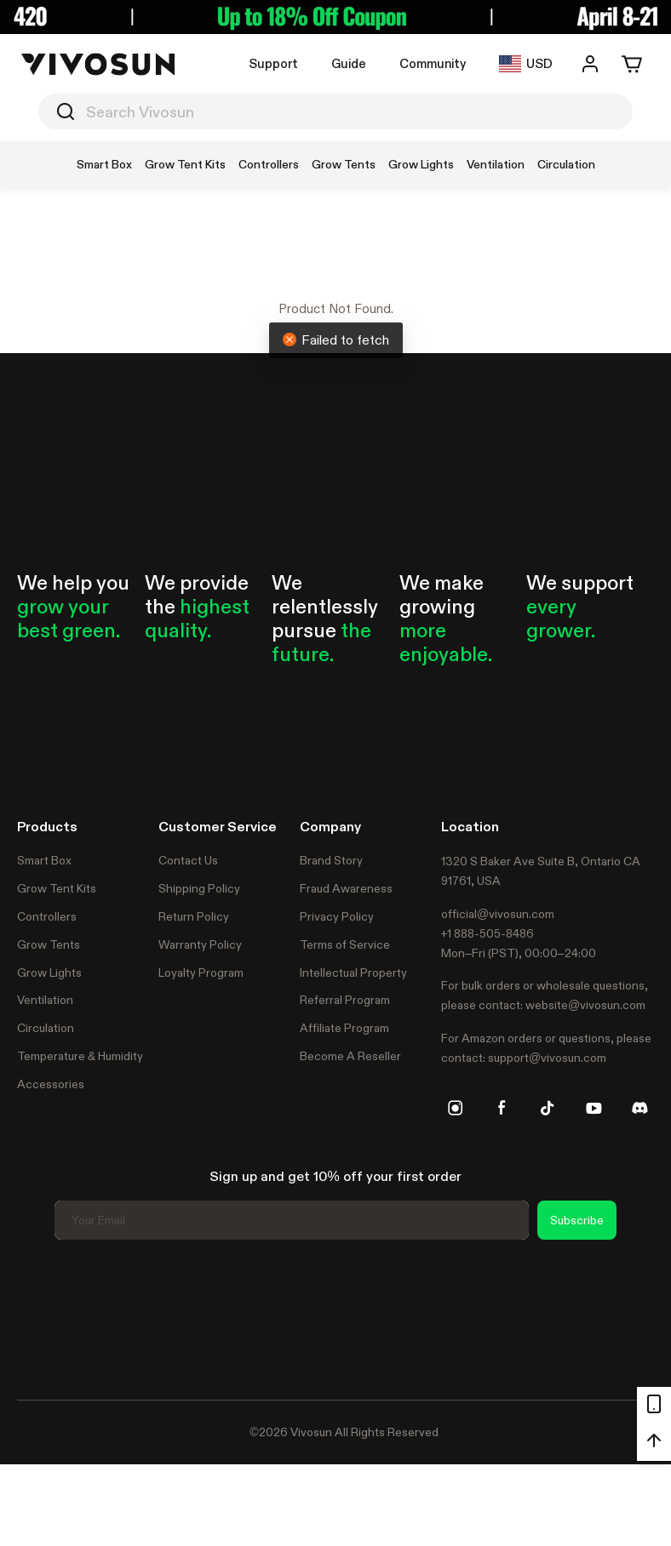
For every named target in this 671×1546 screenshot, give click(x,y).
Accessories (50, 1084)
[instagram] (455, 1107)
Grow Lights (49, 972)
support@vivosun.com (547, 1057)
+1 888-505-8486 (487, 933)
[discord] (639, 1107)
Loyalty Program (201, 972)
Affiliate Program (344, 1028)
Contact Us (188, 860)
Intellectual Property (353, 972)
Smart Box (44, 860)
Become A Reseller (350, 1056)
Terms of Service (345, 944)
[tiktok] (547, 1107)
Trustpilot (42, 1317)
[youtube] (593, 1107)
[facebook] (501, 1107)
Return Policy (193, 916)
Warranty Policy (200, 944)
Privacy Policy (337, 916)
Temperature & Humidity (80, 1056)
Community (432, 63)
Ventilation (45, 1000)
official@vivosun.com (497, 914)
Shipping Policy (199, 888)
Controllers (47, 916)
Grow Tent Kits (56, 888)
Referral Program (345, 1000)
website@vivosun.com (585, 1005)
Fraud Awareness (346, 888)
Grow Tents (48, 944)
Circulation (45, 1028)
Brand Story (331, 860)
